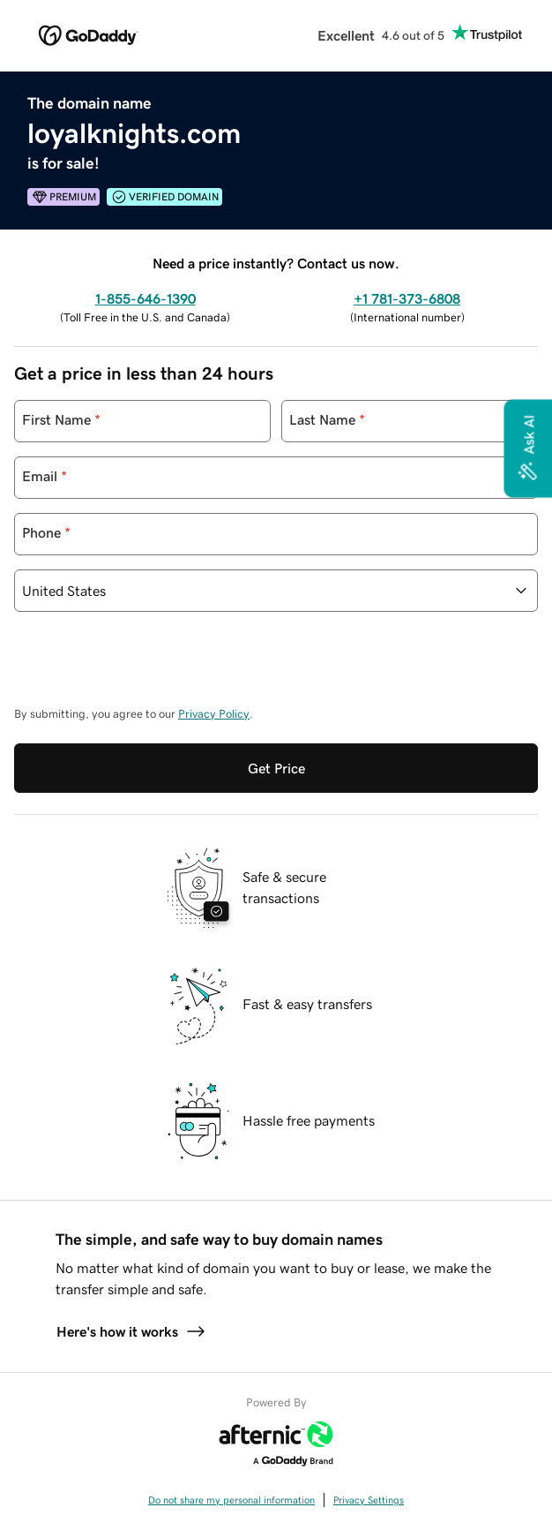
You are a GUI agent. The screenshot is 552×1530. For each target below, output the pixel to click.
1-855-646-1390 (145, 298)
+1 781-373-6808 (407, 298)
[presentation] (148, 667)
